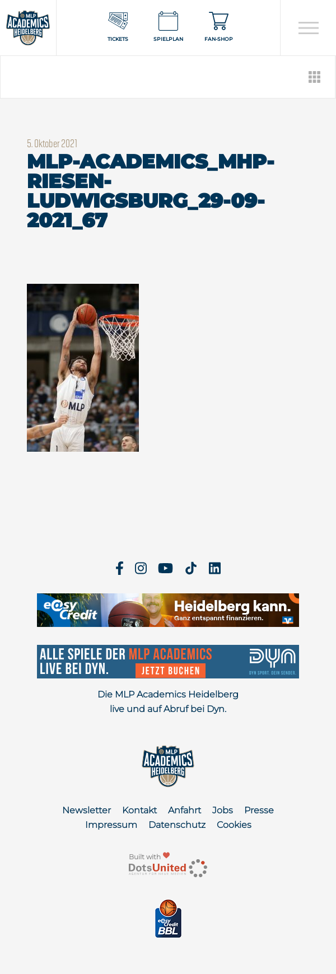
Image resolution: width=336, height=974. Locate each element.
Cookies (234, 825)
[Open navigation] (308, 28)
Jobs (222, 810)
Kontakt (139, 810)
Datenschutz (177, 825)
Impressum (111, 825)
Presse (259, 810)
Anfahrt (184, 810)
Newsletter (86, 810)
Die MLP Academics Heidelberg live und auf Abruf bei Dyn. (168, 701)
